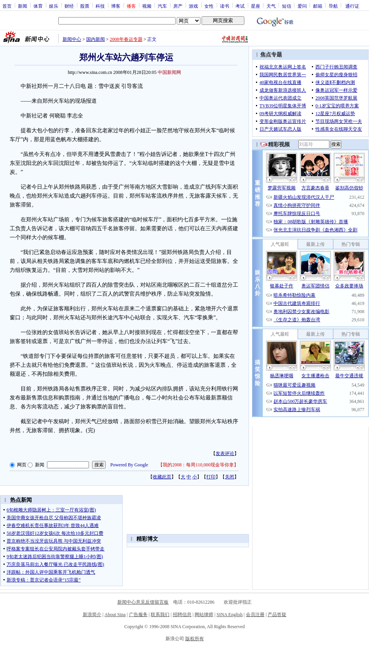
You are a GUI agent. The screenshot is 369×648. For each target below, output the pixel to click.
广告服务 (138, 614)
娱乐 (53, 6)
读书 (224, 6)
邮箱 (317, 6)
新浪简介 (92, 614)
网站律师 (204, 614)
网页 (21, 465)
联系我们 (160, 614)
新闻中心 (72, 39)
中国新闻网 (169, 72)
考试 (240, 6)
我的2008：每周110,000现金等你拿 (198, 465)
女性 (209, 6)
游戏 (193, 6)
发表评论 (225, 453)
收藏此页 (162, 477)
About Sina (114, 614)
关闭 (229, 477)
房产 (178, 6)
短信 (286, 6)
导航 (333, 6)
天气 (271, 6)
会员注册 (255, 614)
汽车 (162, 6)
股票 (84, 6)
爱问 (302, 6)
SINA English (229, 614)
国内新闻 (95, 39)
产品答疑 (277, 614)
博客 (115, 6)
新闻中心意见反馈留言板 (143, 602)
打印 (211, 477)
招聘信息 (182, 614)
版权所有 (194, 638)
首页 (7, 6)
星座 (255, 6)
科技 (100, 6)
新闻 (22, 6)
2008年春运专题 (126, 39)
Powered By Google (129, 465)
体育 (38, 6)
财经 (69, 6)
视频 (146, 6)
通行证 (352, 6)
